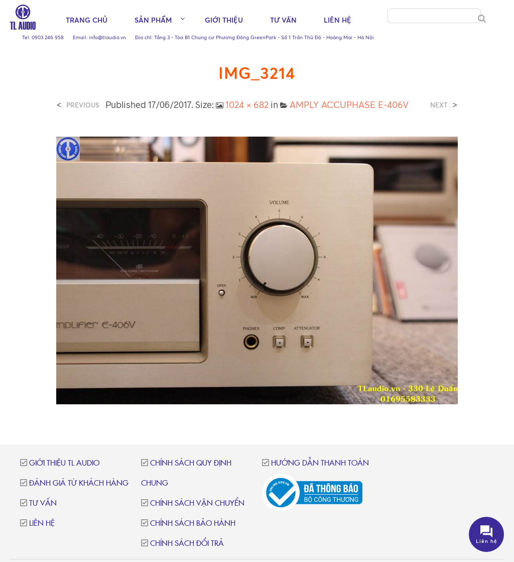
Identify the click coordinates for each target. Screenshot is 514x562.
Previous (82, 105)
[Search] (482, 19)
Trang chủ (86, 20)
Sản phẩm (153, 20)
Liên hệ (337, 20)
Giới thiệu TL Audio (64, 463)
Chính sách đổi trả (187, 543)
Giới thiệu (224, 20)
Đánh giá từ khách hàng (78, 483)
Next (439, 105)
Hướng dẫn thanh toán (320, 463)
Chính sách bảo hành (192, 523)
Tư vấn (283, 20)
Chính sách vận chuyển (197, 503)
